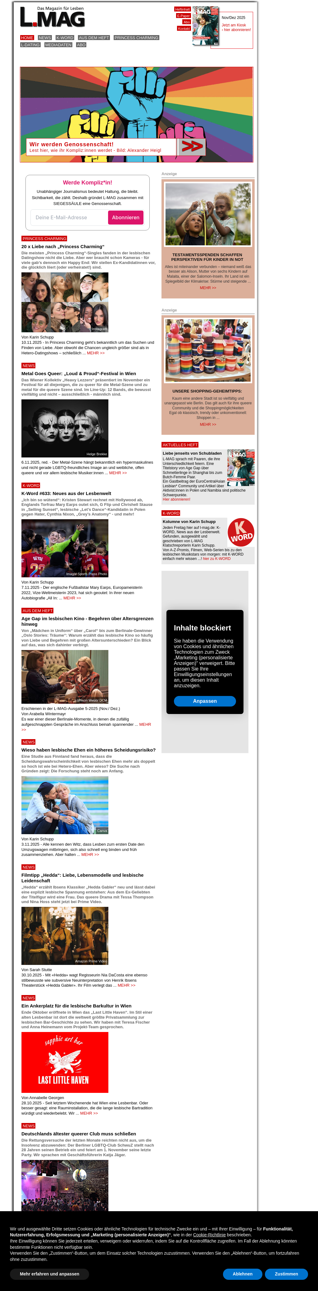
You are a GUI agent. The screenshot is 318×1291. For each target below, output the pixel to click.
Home (27, 37)
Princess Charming (136, 37)
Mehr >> (208, 288)
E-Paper (183, 16)
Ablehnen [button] (243, 1273)
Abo (81, 45)
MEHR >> (96, 353)
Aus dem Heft (94, 37)
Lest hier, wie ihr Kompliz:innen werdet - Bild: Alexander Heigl (95, 150)
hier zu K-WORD (216, 559)
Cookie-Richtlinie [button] (209, 1234)
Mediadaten (58, 45)
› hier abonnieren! (236, 30)
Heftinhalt (182, 9)
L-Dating (30, 45)
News (45, 37)
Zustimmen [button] (286, 1273)
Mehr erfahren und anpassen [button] (49, 1273)
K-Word (65, 37)
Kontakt (184, 28)
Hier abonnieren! (176, 499)
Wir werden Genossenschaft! (72, 144)
